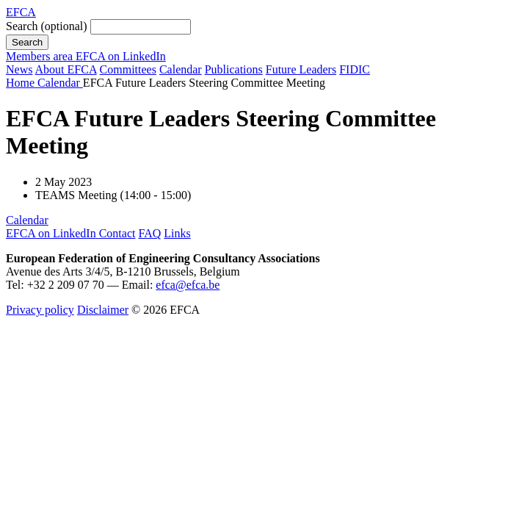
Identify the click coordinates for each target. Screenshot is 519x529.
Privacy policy (40, 309)
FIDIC (354, 69)
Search (46, 26)
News (19, 69)
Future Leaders (301, 69)
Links (177, 233)
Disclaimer (102, 309)
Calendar (180, 69)
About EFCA (66, 69)
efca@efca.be (187, 284)
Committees (128, 69)
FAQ (149, 233)
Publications (234, 69)
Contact (117, 233)
